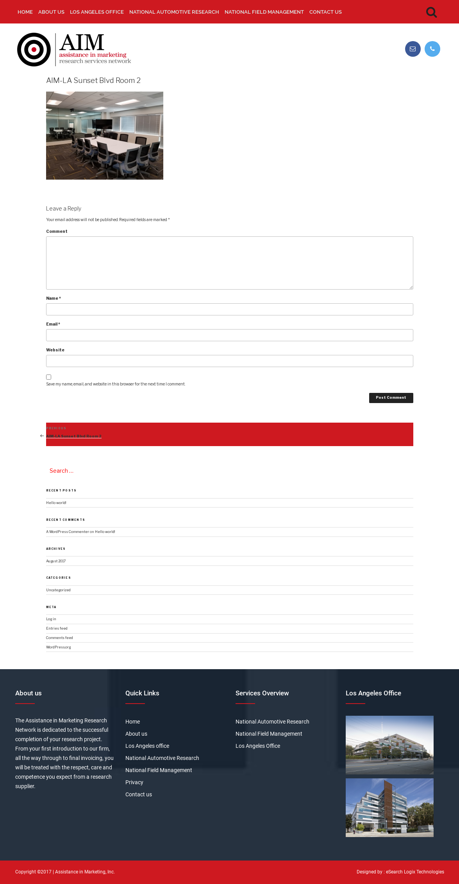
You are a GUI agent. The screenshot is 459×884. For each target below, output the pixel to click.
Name (53, 298)
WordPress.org (58, 647)
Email (53, 324)
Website (55, 349)
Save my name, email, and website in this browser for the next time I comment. (115, 384)
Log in (51, 619)
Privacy (134, 782)
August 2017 (56, 561)
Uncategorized (58, 590)
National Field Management (264, 12)
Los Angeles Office (258, 746)
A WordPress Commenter (67, 532)
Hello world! (56, 503)
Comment (57, 231)
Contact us (325, 12)
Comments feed (59, 638)
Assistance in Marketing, (80, 872)
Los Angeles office (97, 12)
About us (51, 12)
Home (25, 12)
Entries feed (57, 628)
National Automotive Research (174, 12)
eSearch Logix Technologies (415, 872)
